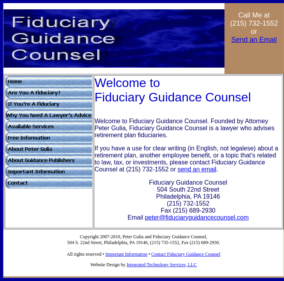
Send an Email (254, 40)
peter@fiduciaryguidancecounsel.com (197, 217)
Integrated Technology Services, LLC (162, 264)
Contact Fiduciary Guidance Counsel (186, 254)
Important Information (126, 254)
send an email (196, 169)
